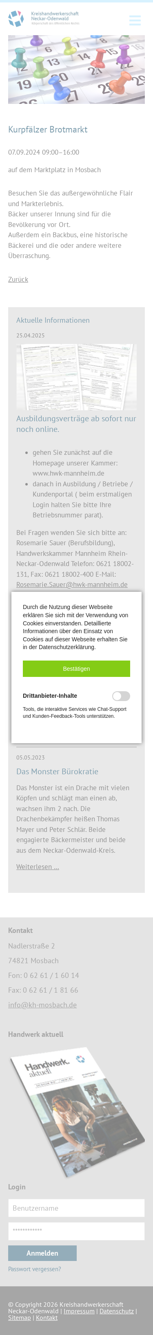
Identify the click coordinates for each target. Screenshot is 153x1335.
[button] (76, 669)
